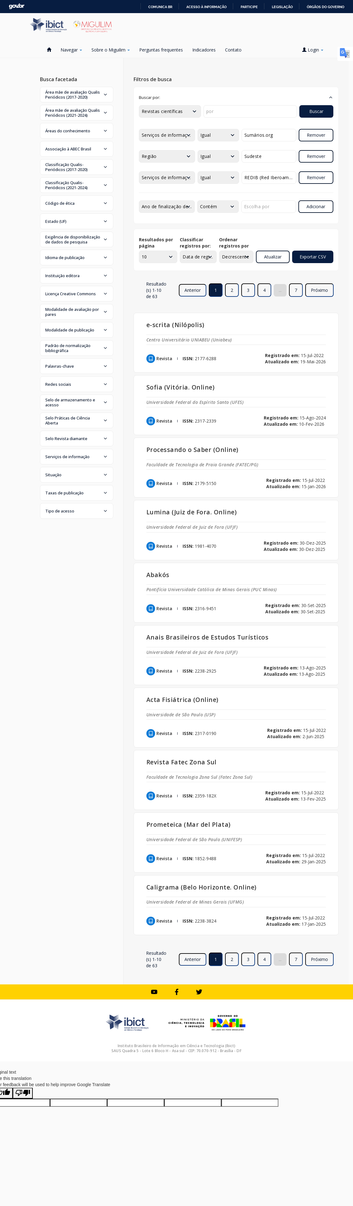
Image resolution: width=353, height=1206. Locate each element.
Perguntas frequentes (161, 50)
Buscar (316, 111)
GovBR (16, 6)
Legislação (282, 7)
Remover (316, 135)
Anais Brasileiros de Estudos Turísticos (207, 637)
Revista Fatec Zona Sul (181, 762)
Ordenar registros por (234, 243)
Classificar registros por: (195, 243)
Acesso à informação (206, 7)
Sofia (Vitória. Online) (180, 387)
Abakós (157, 575)
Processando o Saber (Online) (192, 449)
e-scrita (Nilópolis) (175, 325)
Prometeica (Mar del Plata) (188, 824)
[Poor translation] (23, 1093)
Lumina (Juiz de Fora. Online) (191, 512)
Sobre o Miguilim (110, 50)
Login (312, 50)
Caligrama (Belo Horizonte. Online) (201, 887)
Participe (249, 7)
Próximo (319, 290)
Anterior (192, 290)
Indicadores (204, 50)
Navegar (71, 50)
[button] (76, 94)
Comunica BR (160, 7)
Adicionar (315, 206)
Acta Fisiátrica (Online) (182, 699)
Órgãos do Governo (325, 7)
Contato (233, 50)
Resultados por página (156, 243)
